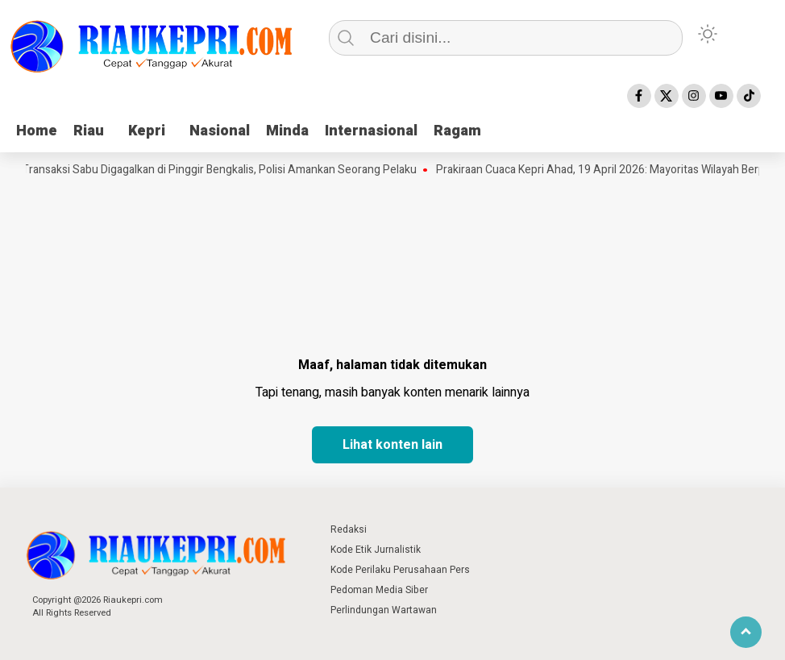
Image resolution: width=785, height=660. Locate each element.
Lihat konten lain (392, 445)
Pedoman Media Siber (379, 590)
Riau (88, 131)
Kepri (146, 131)
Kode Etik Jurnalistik (375, 549)
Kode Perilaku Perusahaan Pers (400, 569)
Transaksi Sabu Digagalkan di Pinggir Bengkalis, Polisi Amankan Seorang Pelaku (224, 170)
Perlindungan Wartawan (383, 610)
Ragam (457, 131)
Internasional (371, 131)
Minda (287, 131)
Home (36, 131)
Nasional (219, 131)
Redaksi (348, 529)
